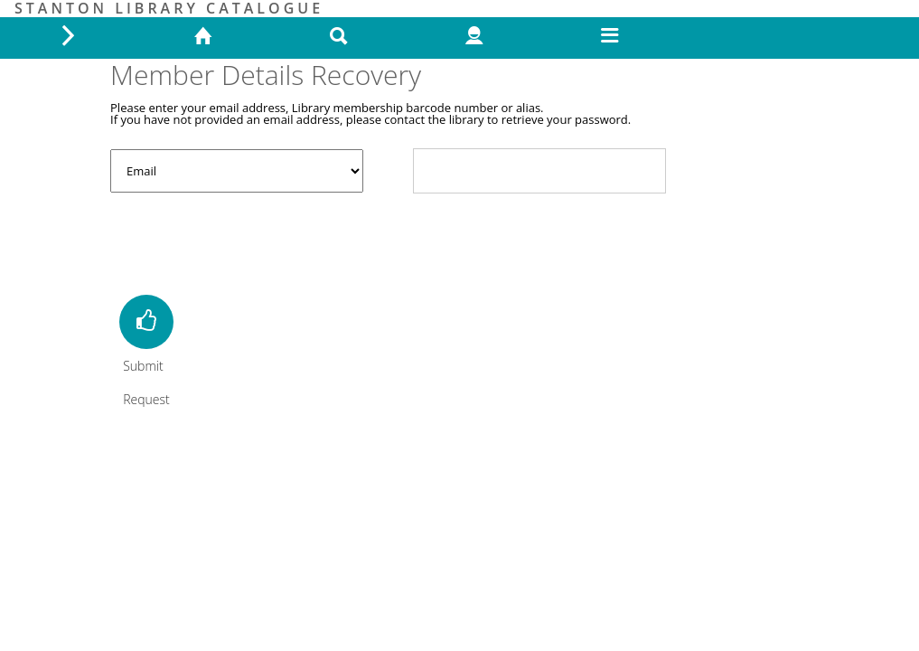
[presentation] (247, 241)
